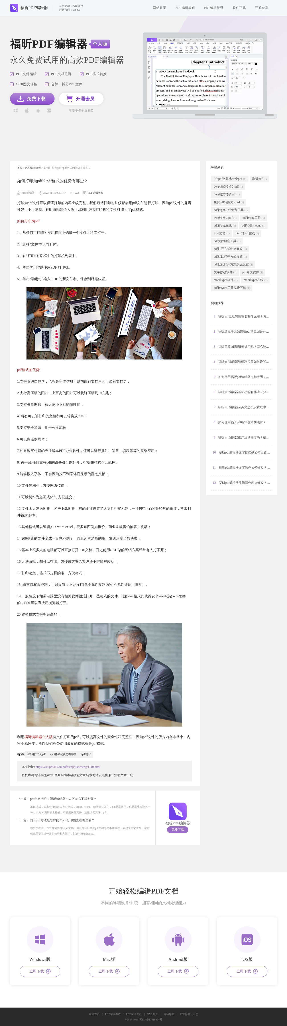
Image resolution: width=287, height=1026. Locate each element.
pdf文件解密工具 (227, 241)
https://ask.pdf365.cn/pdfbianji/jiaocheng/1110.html (68, 767)
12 (242, 483)
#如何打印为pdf (36, 754)
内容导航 (169, 1014)
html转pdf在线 (247, 233)
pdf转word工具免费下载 (232, 288)
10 (242, 453)
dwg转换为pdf (225, 218)
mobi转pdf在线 (255, 280)
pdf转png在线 (225, 226)
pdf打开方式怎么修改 (230, 249)
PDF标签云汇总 (189, 1014)
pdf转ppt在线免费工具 (231, 210)
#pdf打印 (86, 754)
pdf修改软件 (252, 272)
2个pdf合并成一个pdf (230, 179)
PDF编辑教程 (185, 8)
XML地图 (152, 1014)
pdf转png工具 (253, 218)
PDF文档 (222, 233)
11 (242, 468)
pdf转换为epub (253, 226)
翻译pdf (259, 179)
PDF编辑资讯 (214, 8)
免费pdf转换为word (229, 202)
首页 (19, 167)
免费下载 (177, 829)
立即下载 (40, 971)
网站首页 (159, 8)
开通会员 (261, 8)
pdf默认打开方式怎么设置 (233, 264)
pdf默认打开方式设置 (230, 257)
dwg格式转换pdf (227, 194)
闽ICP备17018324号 (150, 1019)
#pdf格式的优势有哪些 (63, 754)
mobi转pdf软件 (226, 280)
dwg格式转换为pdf (228, 187)
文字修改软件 (225, 272)
